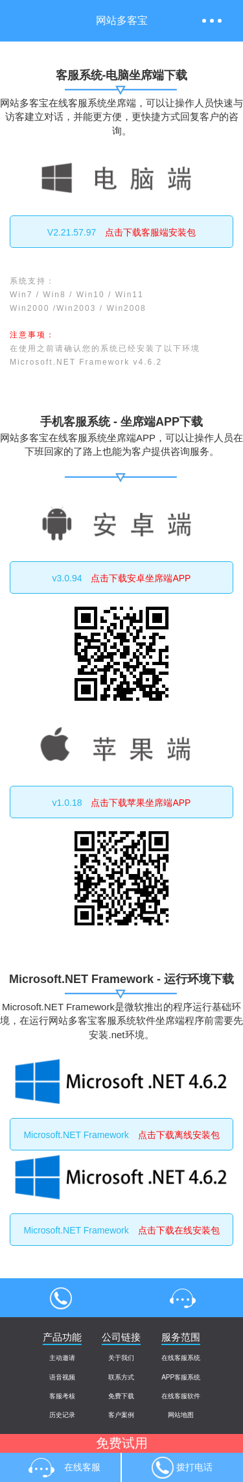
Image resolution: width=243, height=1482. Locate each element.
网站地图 (181, 1414)
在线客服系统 (180, 1357)
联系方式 (121, 1377)
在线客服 (183, 1297)
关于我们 (121, 1357)
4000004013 (61, 1297)
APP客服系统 (180, 1377)
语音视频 (62, 1377)
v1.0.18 (121, 802)
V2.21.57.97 (121, 232)
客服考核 (62, 1396)
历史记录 (62, 1414)
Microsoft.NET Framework (121, 1135)
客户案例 (121, 1414)
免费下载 (121, 1396)
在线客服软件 (180, 1396)
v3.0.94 (121, 578)
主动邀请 (62, 1357)
